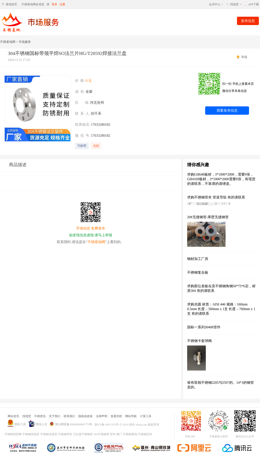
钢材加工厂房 (197, 259)
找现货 (234, 4)
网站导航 (131, 416)
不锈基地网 (7, 42)
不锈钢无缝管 (48, 434)
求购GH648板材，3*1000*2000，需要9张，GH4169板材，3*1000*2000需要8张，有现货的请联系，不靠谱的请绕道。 (221, 179)
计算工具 (145, 416)
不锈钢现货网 (13, 434)
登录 (54, 4)
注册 (62, 4)
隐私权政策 (85, 416)
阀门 (119, 434)
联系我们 (69, 416)
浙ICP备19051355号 (106, 424)
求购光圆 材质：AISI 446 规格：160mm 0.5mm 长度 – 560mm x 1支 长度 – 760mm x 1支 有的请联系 (221, 308)
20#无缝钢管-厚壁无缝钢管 (208, 217)
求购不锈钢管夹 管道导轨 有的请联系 (216, 197)
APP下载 (253, 4)
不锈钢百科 (145, 434)
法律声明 (101, 416)
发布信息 (248, 21)
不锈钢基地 (130, 434)
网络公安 (41, 424)
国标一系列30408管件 (204, 327)
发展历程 (116, 416)
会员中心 (214, 4)
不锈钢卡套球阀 (199, 341)
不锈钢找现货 (30, 434)
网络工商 (20, 424)
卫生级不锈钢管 (83, 434)
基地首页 (11, 4)
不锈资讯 (40, 416)
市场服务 (25, 42)
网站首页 (13, 416)
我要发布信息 (227, 110)
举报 (244, 57)
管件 (113, 434)
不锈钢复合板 (197, 272)
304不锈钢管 (101, 434)
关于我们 (54, 416)
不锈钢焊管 (65, 434)
